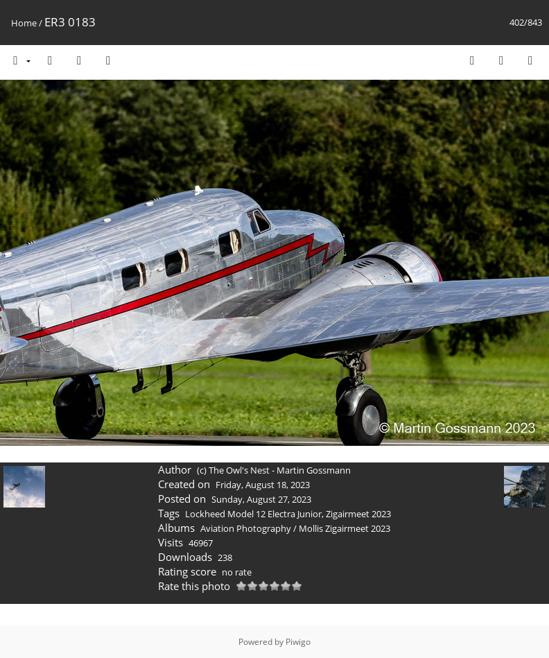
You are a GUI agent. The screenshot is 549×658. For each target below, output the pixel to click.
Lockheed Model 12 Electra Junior (253, 514)
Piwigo (298, 642)
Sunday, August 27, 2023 (261, 499)
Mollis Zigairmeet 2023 (344, 528)
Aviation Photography (245, 528)
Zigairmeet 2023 (358, 514)
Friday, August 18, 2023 (263, 484)
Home (24, 23)
